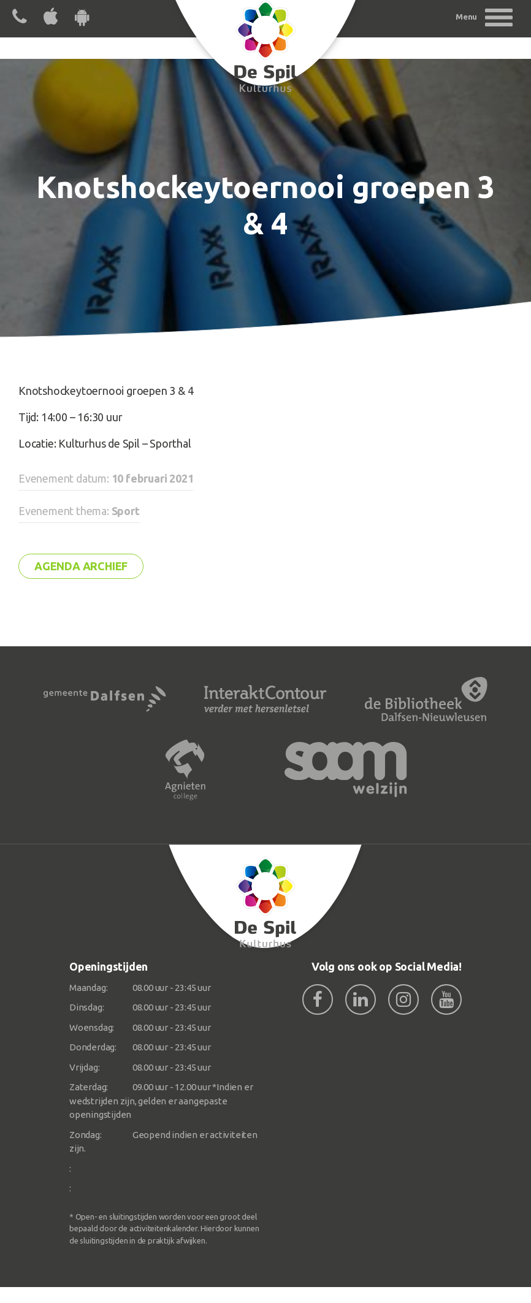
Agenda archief (81, 566)
